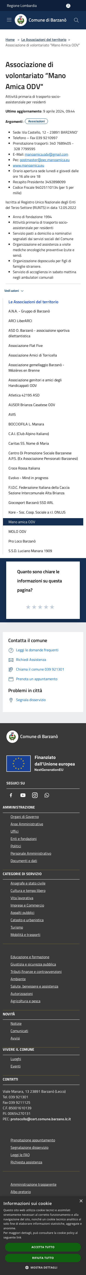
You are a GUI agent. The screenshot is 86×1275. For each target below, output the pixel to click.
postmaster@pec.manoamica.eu (45, 160)
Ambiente (18, 979)
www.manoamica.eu (28, 165)
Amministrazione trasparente (33, 1184)
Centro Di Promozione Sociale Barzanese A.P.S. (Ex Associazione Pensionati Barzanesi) (43, 455)
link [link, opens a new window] (19, 1237)
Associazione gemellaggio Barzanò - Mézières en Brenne (36, 367)
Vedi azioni (14, 291)
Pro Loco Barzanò (22, 541)
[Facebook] (11, 795)
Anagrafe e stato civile (28, 883)
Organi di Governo (25, 816)
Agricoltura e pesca (25, 1001)
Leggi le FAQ (20, 1154)
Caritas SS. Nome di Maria (28, 443)
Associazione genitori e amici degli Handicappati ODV (35, 382)
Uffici (15, 831)
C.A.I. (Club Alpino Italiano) (28, 433)
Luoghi (16, 1059)
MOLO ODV (17, 531)
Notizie (16, 1023)
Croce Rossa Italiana (24, 468)
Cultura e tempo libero (28, 890)
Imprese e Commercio (27, 905)
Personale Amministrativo (31, 853)
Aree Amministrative (27, 824)
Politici (16, 846)
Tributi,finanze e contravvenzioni (36, 971)
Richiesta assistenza (26, 1162)
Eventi (16, 1066)
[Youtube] (23, 795)
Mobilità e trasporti (25, 934)
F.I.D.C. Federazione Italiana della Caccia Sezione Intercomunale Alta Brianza (38, 490)
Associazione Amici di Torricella (32, 355)
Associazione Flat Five (25, 345)
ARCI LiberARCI (20, 320)
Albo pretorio (21, 1191)
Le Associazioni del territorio (43, 39)
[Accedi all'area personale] (68, 5)
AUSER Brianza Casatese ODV (31, 404)
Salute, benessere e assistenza (34, 986)
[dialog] (43, 1235)
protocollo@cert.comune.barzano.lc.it (41, 1119)
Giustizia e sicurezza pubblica (33, 964)
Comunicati (19, 1030)
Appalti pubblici (22, 912)
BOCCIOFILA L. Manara (26, 424)
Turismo (17, 927)
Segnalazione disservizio (29, 1147)
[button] (43, 1267)
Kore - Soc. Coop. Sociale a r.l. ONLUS (37, 512)
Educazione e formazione (30, 957)
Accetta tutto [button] (42, 1247)
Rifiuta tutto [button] (43, 1258)
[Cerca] (76, 20)
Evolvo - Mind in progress (28, 477)
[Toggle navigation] (9, 19)
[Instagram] (34, 795)
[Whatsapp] (46, 795)
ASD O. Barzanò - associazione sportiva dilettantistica (38, 333)
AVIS (12, 414)
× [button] (81, 1201)
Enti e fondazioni (24, 838)
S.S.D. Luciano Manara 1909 (30, 550)
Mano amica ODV (21, 522)
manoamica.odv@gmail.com (46, 154)
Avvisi (15, 1038)
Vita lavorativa (22, 898)
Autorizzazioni (22, 993)
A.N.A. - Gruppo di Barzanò (29, 311)
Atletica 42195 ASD (23, 395)
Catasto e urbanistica (27, 920)
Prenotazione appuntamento (33, 1140)
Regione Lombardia (22, 5)
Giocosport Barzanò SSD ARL (30, 502)
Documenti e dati (24, 860)
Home (10, 39)
